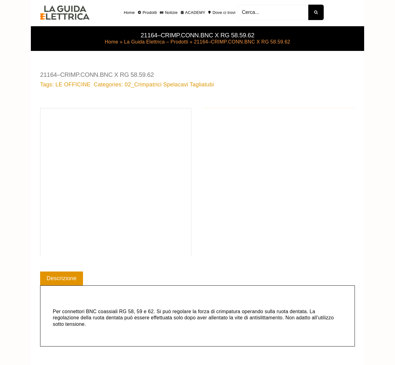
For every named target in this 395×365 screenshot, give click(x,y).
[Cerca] (316, 12)
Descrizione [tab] (62, 278)
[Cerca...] (272, 12)
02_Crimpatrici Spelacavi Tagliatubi (169, 84)
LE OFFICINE (73, 84)
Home (111, 41)
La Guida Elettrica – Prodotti (156, 41)
